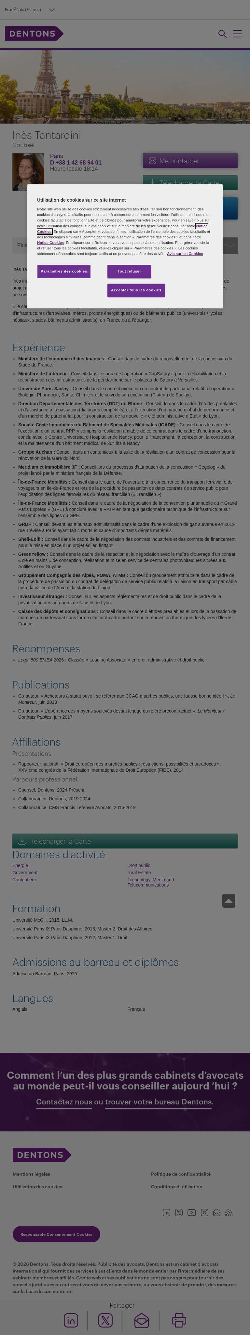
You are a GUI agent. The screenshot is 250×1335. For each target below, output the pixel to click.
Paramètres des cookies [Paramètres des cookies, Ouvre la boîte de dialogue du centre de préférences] (64, 271)
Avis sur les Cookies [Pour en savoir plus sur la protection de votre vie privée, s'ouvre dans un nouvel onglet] (185, 254)
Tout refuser (129, 271)
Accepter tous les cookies (136, 290)
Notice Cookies (50, 243)
